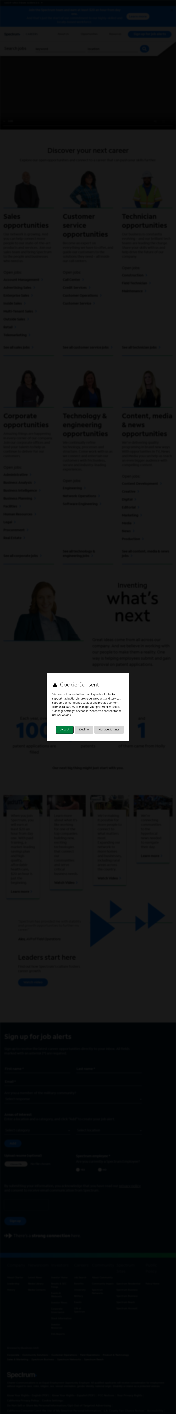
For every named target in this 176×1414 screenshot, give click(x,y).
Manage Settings (109, 729)
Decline (84, 729)
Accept (64, 729)
